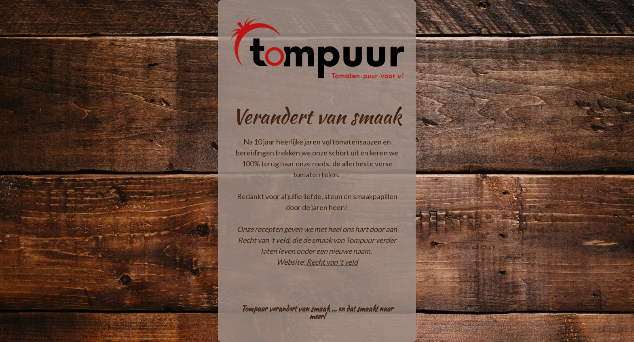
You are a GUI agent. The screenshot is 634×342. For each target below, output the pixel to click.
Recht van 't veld (332, 261)
